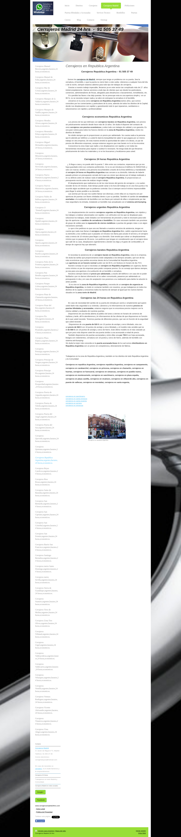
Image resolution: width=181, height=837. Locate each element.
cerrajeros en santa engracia (76, 399)
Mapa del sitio (60, 831)
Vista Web (142, 833)
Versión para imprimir (44, 831)
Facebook (41, 800)
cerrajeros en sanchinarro (75, 396)
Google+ (40, 792)
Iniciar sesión (141, 831)
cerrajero (38, 769)
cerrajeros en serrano (74, 403)
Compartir (40, 821)
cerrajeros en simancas (74, 405)
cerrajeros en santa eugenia (76, 401)
